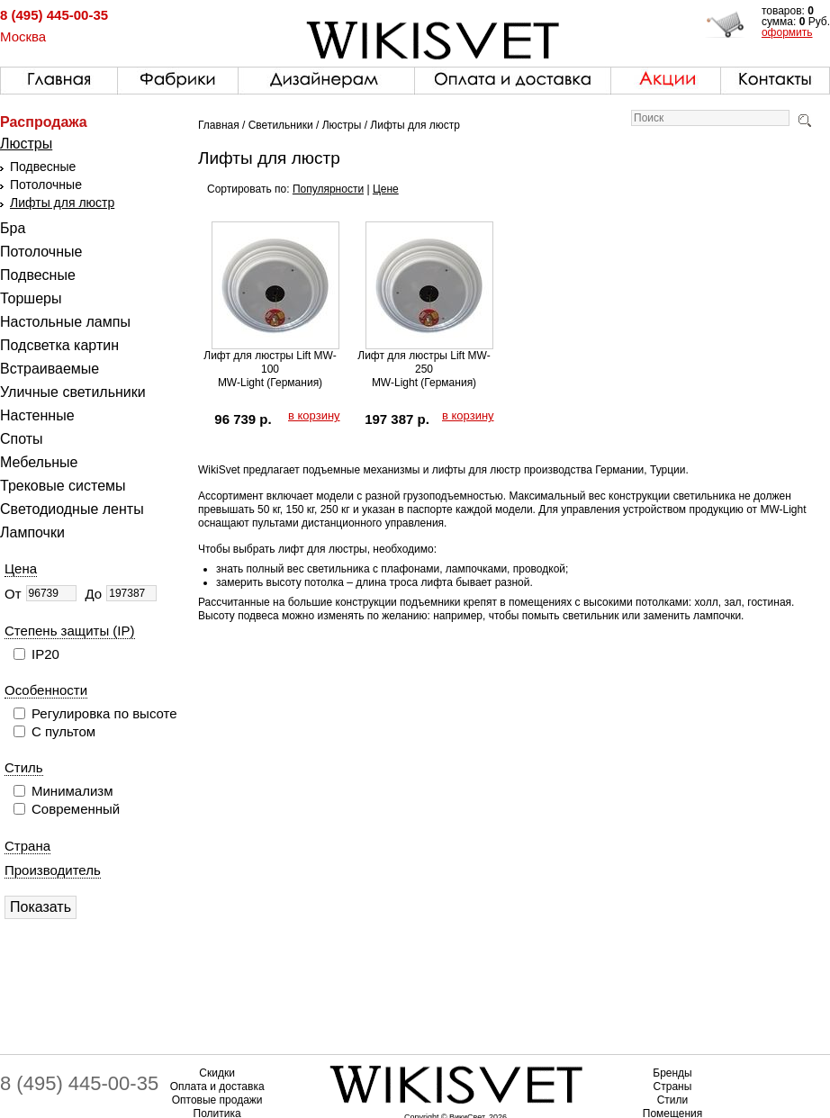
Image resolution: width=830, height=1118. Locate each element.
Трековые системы (63, 485)
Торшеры (30, 298)
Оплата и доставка (217, 1086)
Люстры (26, 143)
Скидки (217, 1073)
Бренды (672, 1073)
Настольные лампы (65, 321)
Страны (673, 1086)
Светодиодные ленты (72, 509)
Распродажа (43, 122)
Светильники (280, 125)
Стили (673, 1100)
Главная (218, 125)
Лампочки (32, 532)
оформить (787, 32)
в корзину (314, 415)
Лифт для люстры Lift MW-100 (269, 362)
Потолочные (46, 184)
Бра (12, 228)
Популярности (328, 189)
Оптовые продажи (217, 1100)
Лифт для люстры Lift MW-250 (423, 362)
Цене (386, 189)
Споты (21, 438)
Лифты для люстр (62, 202)
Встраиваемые (49, 368)
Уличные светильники (73, 392)
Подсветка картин (59, 345)
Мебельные (38, 462)
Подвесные (43, 166)
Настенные (37, 415)
